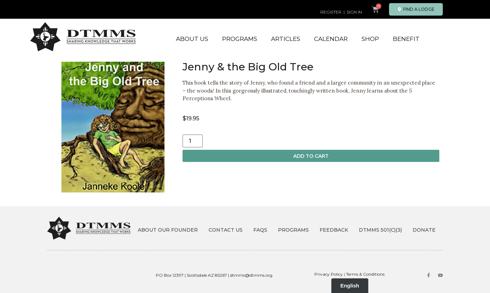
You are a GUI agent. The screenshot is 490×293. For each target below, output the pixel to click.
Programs (239, 38)
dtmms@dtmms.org (251, 275)
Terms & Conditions (365, 274)
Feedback (334, 230)
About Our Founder (168, 230)
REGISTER (330, 12)
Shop (370, 38)
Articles (285, 38)
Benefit (406, 38)
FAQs (260, 230)
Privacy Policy (328, 274)
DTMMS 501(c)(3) (380, 230)
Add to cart (311, 156)
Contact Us (226, 230)
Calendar (331, 38)
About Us (192, 38)
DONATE (424, 230)
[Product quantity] (193, 141)
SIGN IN (354, 12)
